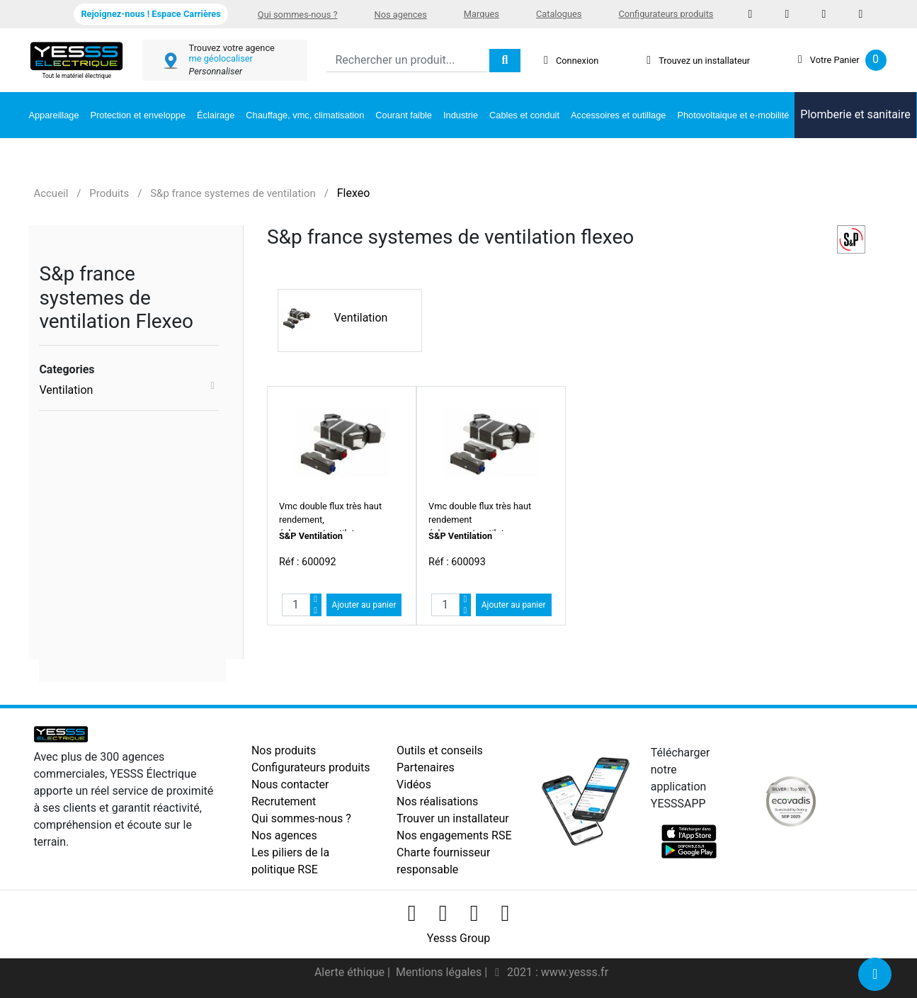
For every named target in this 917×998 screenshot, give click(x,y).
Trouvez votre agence (231, 47)
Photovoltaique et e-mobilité (733, 115)
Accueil (50, 193)
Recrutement (283, 801)
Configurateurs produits (665, 13)
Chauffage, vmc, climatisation (305, 115)
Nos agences (401, 14)
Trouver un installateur (453, 818)
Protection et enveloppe (138, 115)
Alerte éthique (350, 972)
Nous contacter (290, 784)
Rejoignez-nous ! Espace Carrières (150, 13)
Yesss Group (458, 938)
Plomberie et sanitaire (855, 114)
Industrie (460, 115)
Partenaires (426, 767)
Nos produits (283, 750)
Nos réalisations (437, 801)
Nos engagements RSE (454, 835)
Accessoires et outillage (618, 115)
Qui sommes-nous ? (298, 14)
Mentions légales (440, 972)
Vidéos (414, 784)
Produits (109, 193)
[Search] (406, 60)
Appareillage (53, 115)
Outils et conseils (440, 750)
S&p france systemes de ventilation (233, 193)
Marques (481, 13)
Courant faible (403, 115)
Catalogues (558, 13)
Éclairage (215, 115)
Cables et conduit (524, 115)
